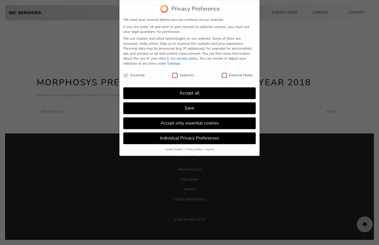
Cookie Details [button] (174, 147)
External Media (237, 72)
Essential (134, 72)
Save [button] (189, 105)
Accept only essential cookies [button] (189, 120)
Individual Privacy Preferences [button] (189, 135)
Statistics (183, 72)
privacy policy (187, 55)
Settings (173, 61)
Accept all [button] (189, 90)
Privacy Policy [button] (194, 147)
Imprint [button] (210, 147)
